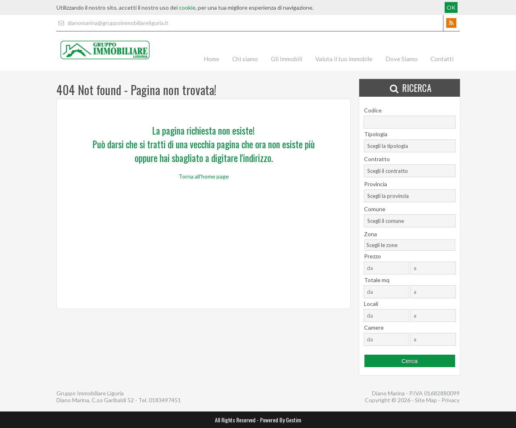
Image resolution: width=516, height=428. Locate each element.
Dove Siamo (401, 58)
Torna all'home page (204, 176)
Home (211, 58)
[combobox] (410, 145)
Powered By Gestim (280, 420)
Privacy (450, 400)
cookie (187, 7)
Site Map (426, 400)
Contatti (442, 58)
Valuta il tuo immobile (343, 58)
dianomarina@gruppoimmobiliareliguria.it (112, 22)
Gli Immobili (286, 58)
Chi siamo (245, 58)
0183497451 (165, 400)
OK (451, 7)
